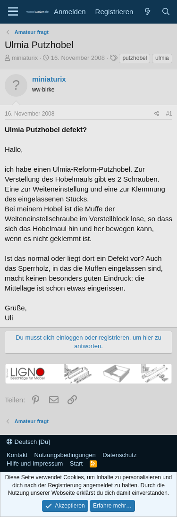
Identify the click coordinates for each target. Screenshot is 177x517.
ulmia (162, 58)
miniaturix (25, 57)
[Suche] (166, 11)
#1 (169, 113)
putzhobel (134, 58)
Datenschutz (119, 455)
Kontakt (17, 455)
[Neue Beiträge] (147, 11)
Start (76, 463)
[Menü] (13, 12)
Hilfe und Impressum (35, 463)
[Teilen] (157, 113)
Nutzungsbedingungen (65, 455)
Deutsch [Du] (28, 441)
